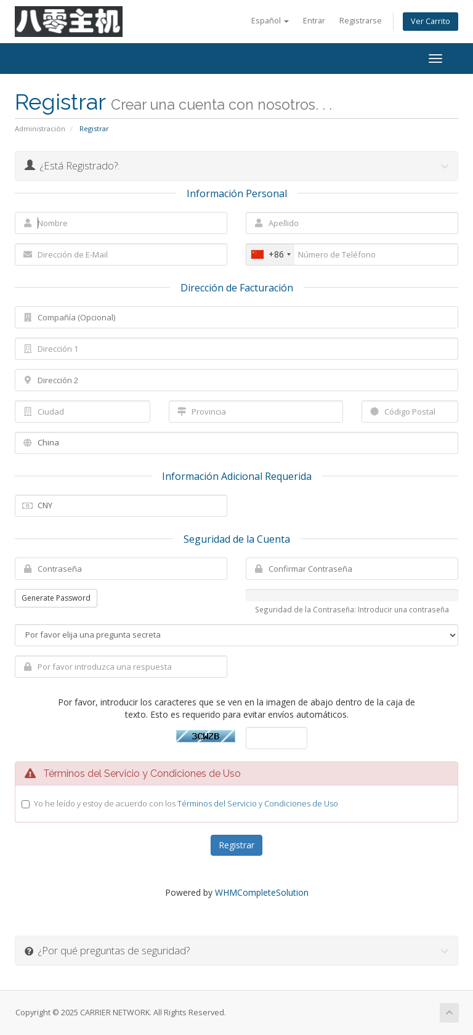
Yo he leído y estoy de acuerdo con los (186, 803)
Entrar (314, 20)
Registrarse (360, 20)
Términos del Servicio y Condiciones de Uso (257, 803)
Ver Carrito (430, 21)
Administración (40, 128)
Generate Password (56, 598)
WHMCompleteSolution (262, 892)
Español (270, 20)
